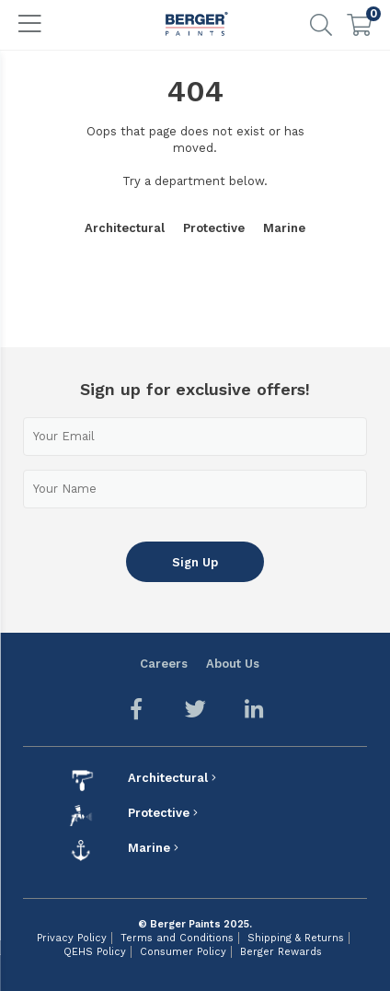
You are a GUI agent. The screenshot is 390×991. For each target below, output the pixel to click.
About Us (232, 663)
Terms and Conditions (177, 938)
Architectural (125, 228)
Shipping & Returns (295, 938)
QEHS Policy (94, 952)
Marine (284, 228)
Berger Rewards (281, 952)
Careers (164, 663)
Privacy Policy (72, 938)
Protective (214, 228)
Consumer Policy (183, 952)
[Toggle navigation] (30, 25)
